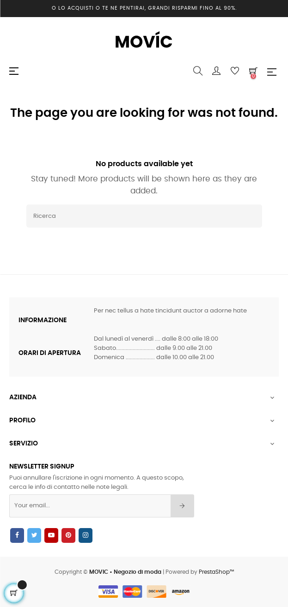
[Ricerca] (144, 216)
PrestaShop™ (216, 572)
